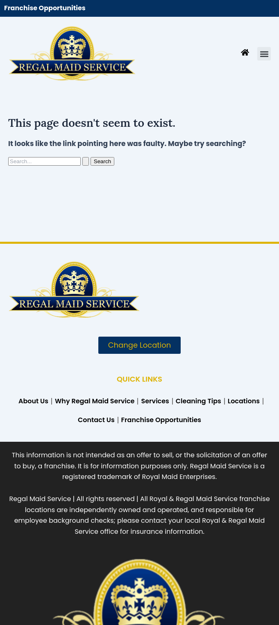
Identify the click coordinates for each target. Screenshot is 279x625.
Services (155, 401)
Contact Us (96, 420)
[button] (264, 54)
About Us (33, 401)
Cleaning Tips (198, 401)
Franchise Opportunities (45, 8)
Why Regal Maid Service (94, 401)
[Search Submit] (85, 161)
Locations (244, 401)
